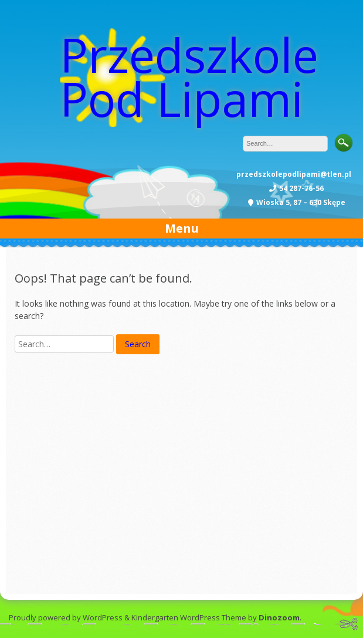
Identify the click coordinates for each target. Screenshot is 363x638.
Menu (182, 228)
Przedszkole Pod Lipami (189, 76)
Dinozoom (279, 617)
